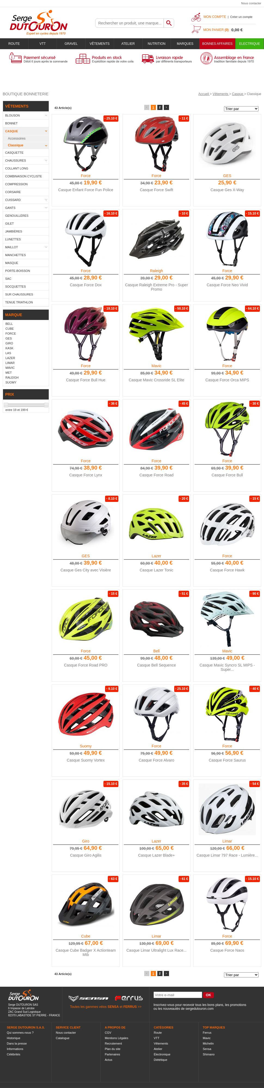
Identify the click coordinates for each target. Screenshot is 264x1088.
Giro (85, 841)
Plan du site (112, 1049)
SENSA (113, 1007)
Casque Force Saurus (227, 760)
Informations (15, 1049)
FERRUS (130, 1007)
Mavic (157, 366)
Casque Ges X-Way (227, 190)
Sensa (207, 1049)
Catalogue (62, 1038)
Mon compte (215, 17)
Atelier (128, 44)
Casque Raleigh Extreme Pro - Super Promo (156, 287)
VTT (42, 44)
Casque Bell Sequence (156, 665)
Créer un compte (241, 16)
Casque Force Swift (156, 190)
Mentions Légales (116, 1038)
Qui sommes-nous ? (20, 1032)
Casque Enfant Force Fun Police (85, 190)
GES (227, 176)
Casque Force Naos (227, 950)
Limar (227, 841)
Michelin (208, 1043)
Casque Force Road (156, 475)
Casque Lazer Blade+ (156, 855)
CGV (108, 1032)
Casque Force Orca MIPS (227, 380)
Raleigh (156, 271)
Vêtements (99, 44)
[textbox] (130, 23)
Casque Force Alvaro (156, 760)
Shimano (208, 1054)
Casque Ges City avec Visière (85, 570)
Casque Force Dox (86, 285)
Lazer (156, 556)
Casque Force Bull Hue (86, 380)
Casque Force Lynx (85, 475)
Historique (13, 1038)
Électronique (162, 1054)
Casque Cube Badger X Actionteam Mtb (86, 952)
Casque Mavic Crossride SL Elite (156, 380)
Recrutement (113, 1043)
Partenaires (112, 1054)
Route (14, 44)
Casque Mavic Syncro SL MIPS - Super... (227, 667)
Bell (156, 651)
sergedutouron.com (199, 1009)
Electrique (249, 44)
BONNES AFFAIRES (217, 44)
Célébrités (13, 1054)
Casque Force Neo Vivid (227, 285)
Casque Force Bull (227, 475)
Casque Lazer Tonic (156, 570)
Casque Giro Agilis (85, 855)
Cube (85, 936)
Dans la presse (17, 1043)
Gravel (71, 44)
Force (86, 176)
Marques (185, 44)
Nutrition (156, 44)
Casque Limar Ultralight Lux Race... (157, 950)
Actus (108, 1059)
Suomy (86, 746)
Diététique (160, 1059)
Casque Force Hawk (227, 570)
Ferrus (207, 1032)
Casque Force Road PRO (86, 665)
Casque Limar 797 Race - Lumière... (227, 855)
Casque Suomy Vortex (86, 760)
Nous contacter (251, 3)
